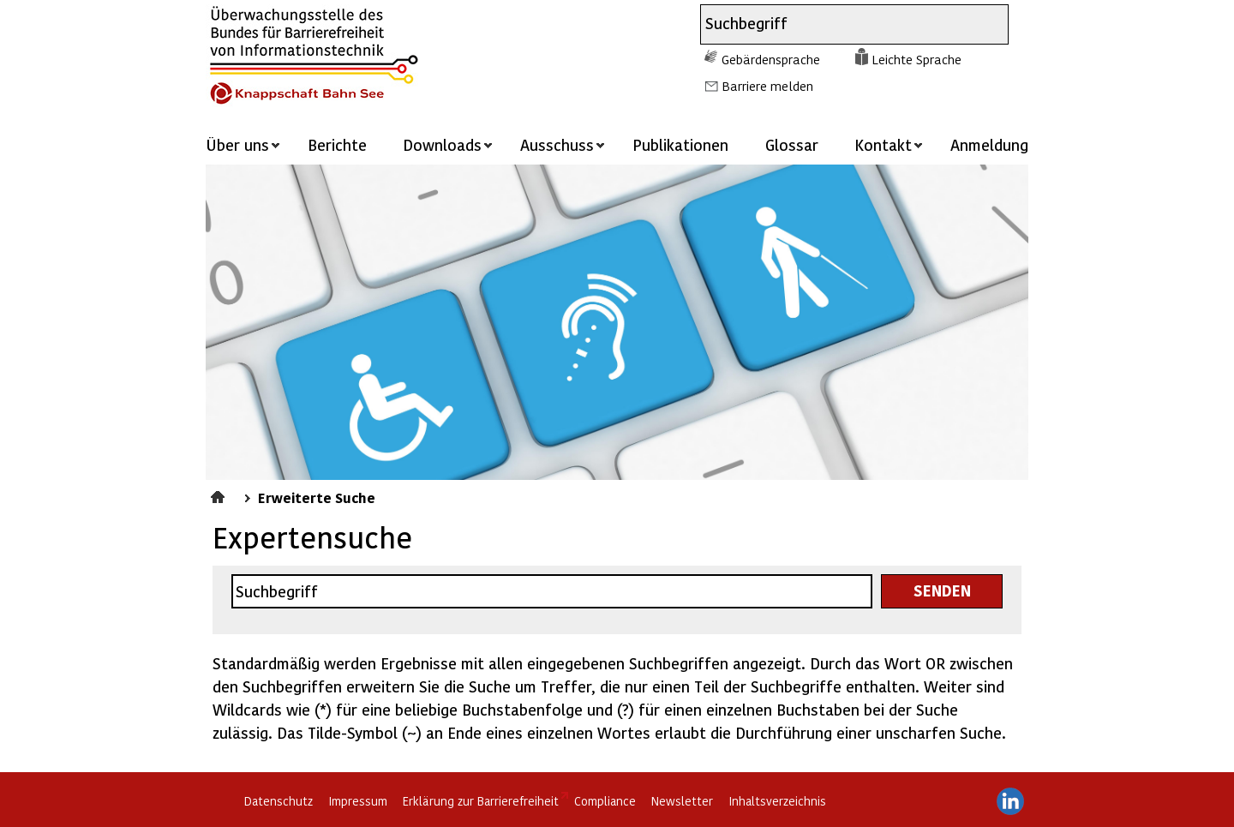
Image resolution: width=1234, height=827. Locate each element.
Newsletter (682, 801)
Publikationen (680, 144)
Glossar (791, 144)
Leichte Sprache (916, 59)
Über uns (237, 144)
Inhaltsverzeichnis (777, 801)
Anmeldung (989, 144)
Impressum (357, 801)
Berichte (337, 144)
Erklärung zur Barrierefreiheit (481, 801)
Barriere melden (767, 85)
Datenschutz (278, 801)
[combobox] (839, 24)
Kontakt (883, 144)
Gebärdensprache (771, 59)
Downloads (442, 144)
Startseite (220, 494)
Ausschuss (557, 144)
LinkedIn (1010, 801)
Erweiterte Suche (316, 497)
